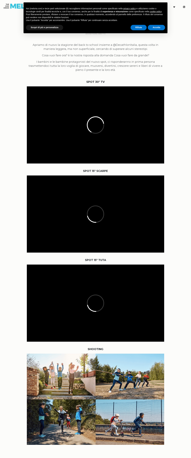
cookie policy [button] (156, 11)
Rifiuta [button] (138, 27)
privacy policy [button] (129, 8)
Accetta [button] (156, 27)
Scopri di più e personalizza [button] (44, 27)
